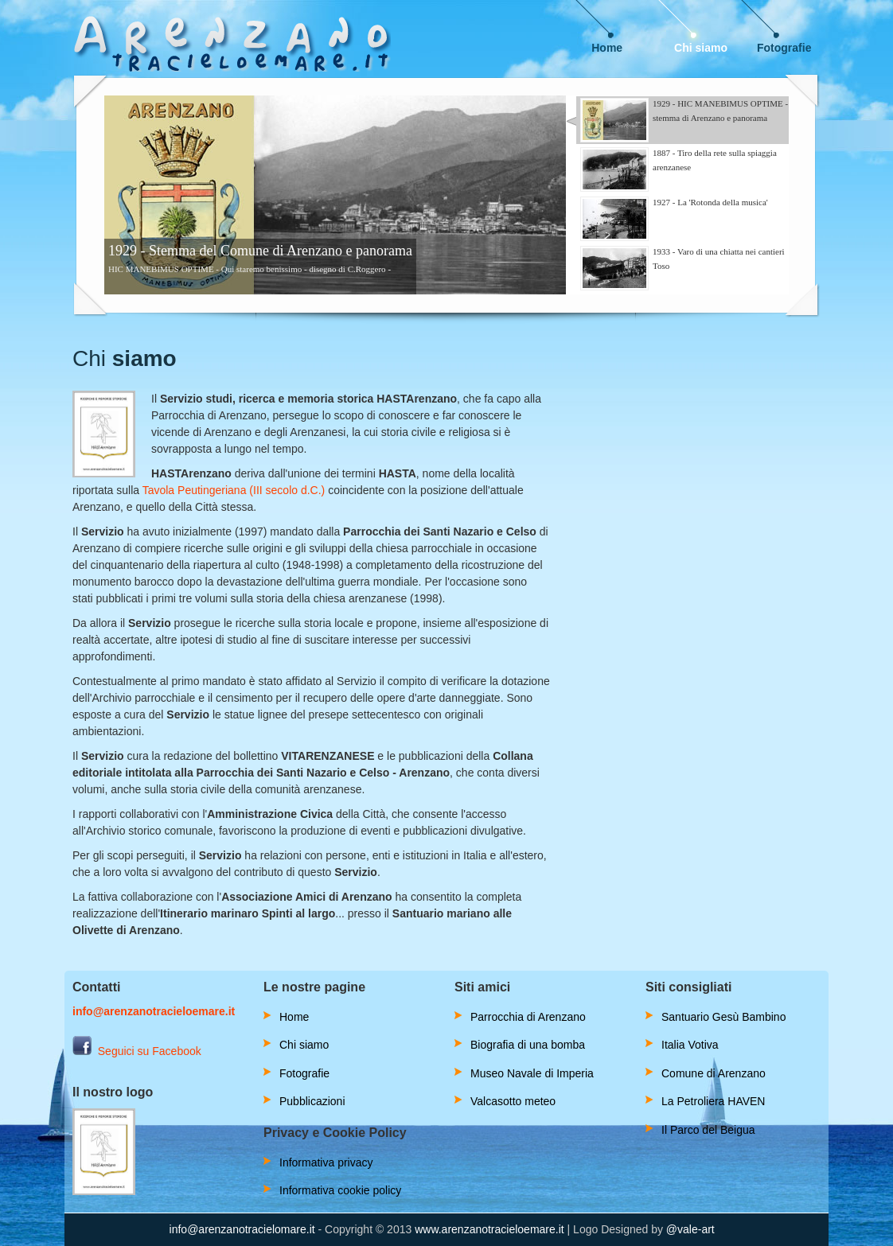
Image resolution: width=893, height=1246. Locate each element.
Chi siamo (700, 47)
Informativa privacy (325, 1162)
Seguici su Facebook (136, 1051)
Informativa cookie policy (340, 1190)
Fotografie (784, 47)
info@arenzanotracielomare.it (242, 1229)
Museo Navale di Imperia (532, 1073)
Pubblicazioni (312, 1101)
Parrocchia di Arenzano (528, 1016)
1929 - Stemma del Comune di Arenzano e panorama (260, 251)
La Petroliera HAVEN (713, 1101)
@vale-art (690, 1229)
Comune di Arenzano (713, 1073)
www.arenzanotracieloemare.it (489, 1229)
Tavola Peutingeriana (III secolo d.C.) (234, 490)
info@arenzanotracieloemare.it (153, 1011)
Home (606, 47)
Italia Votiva (690, 1044)
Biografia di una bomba (527, 1044)
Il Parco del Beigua (708, 1129)
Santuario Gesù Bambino (723, 1016)
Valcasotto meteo (513, 1101)
